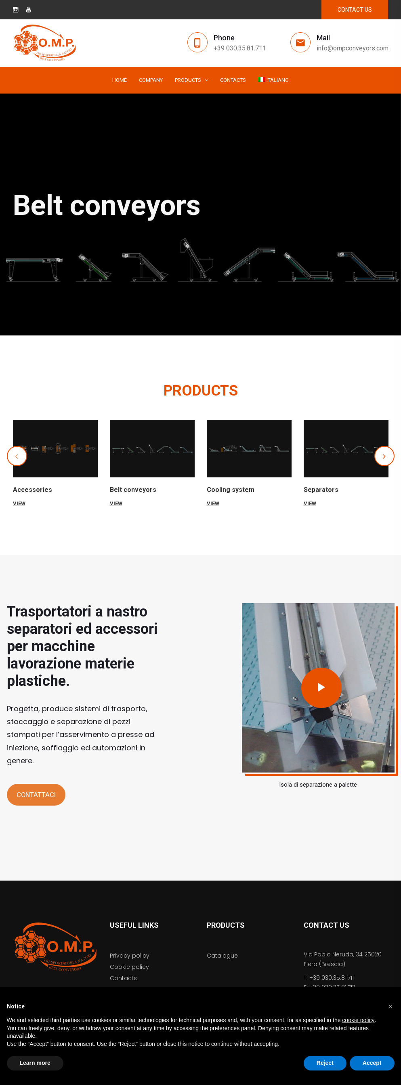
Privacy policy (129, 956)
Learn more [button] (35, 1063)
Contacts (233, 80)
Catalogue (222, 956)
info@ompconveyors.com (352, 48)
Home (119, 80)
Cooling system (230, 490)
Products (188, 80)
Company (151, 80)
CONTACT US (355, 9)
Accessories (32, 490)
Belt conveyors (133, 490)
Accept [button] (372, 1063)
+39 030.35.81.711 (240, 48)
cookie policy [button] (358, 1020)
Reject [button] (325, 1063)
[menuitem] (273, 80)
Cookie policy (129, 967)
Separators (321, 490)
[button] (17, 456)
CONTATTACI (36, 795)
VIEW (19, 503)
